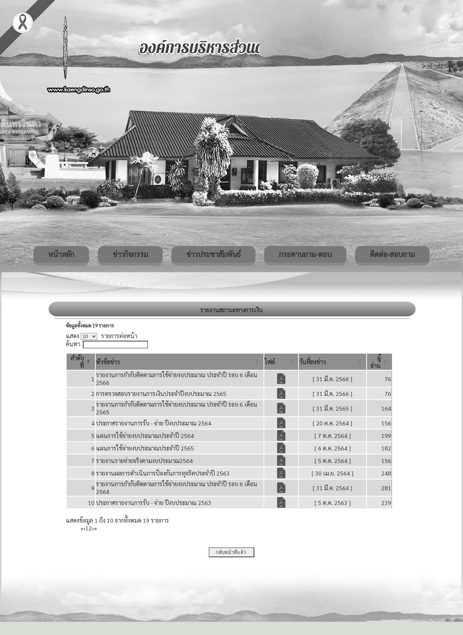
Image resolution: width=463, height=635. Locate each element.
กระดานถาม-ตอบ (305, 254)
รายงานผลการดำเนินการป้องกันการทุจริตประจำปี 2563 (163, 473)
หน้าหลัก (61, 254)
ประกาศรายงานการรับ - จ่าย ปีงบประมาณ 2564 (153, 423)
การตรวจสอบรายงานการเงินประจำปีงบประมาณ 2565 (161, 393)
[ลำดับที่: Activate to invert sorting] (81, 362)
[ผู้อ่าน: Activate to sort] (379, 362)
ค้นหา (73, 344)
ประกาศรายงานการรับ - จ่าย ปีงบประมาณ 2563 (153, 502)
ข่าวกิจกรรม (130, 254)
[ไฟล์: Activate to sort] (281, 362)
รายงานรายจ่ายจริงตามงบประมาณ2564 (144, 460)
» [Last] (95, 528)
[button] (108, 362)
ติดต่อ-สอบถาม (392, 254)
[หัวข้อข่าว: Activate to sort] (180, 362)
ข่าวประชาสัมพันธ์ (213, 254)
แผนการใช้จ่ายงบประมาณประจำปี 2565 (145, 448)
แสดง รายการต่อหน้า (101, 336)
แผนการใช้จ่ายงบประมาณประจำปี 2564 (145, 435)
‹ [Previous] (84, 528)
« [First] (82, 528)
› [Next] (93, 528)
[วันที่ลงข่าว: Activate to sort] (332, 362)
